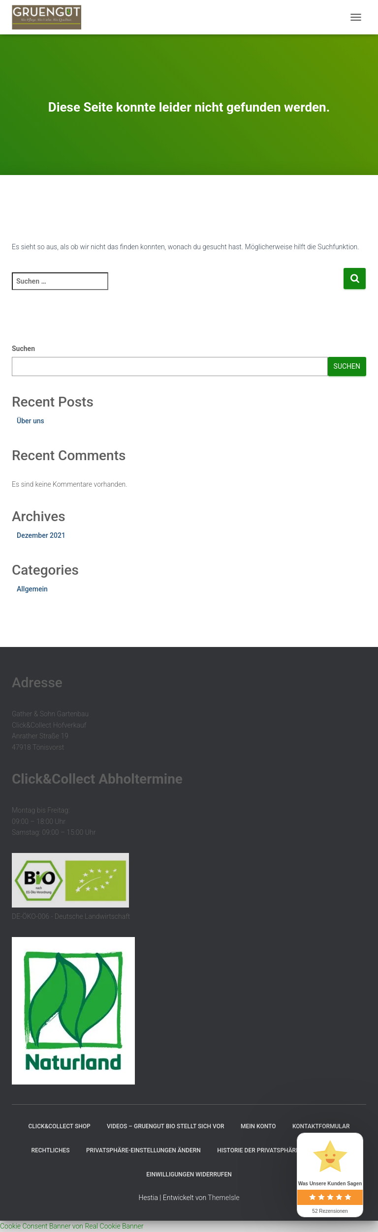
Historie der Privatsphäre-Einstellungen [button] (281, 1150)
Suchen (23, 348)
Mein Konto (258, 1126)
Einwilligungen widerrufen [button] (188, 1174)
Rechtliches (50, 1150)
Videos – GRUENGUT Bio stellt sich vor (165, 1126)
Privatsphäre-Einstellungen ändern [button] (143, 1150)
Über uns (30, 421)
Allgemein (32, 589)
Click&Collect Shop (60, 1126)
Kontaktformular (321, 1126)
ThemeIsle (223, 1198)
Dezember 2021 (41, 535)
